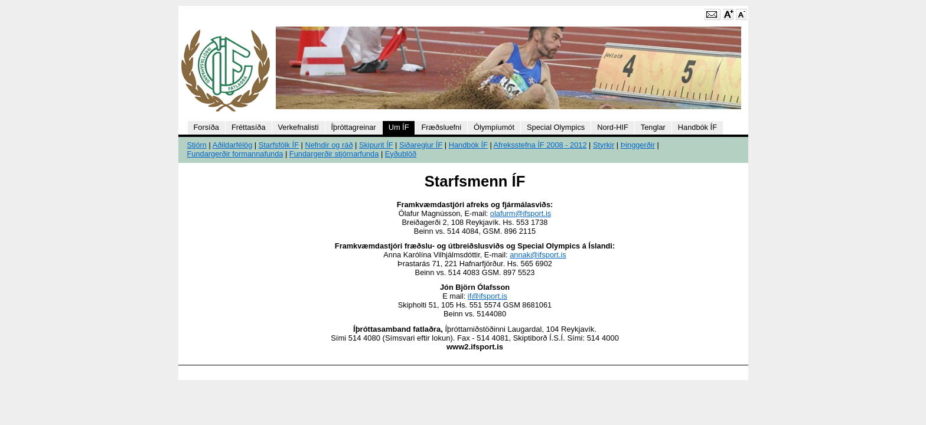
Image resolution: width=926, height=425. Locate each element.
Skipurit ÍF (376, 144)
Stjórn (197, 144)
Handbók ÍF (697, 127)
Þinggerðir (638, 144)
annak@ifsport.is (538, 254)
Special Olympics (556, 127)
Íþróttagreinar (353, 127)
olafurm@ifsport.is (520, 213)
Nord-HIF (612, 127)
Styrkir (603, 144)
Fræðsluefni (441, 127)
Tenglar (653, 127)
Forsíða (206, 127)
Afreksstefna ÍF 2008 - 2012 (540, 144)
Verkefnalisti (298, 127)
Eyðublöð (400, 153)
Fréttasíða (248, 127)
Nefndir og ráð (329, 144)
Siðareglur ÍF (420, 144)
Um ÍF (399, 127)
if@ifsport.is (487, 296)
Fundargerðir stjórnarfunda (334, 153)
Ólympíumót (494, 127)
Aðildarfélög (233, 144)
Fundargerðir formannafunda (235, 153)
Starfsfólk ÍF (279, 144)
